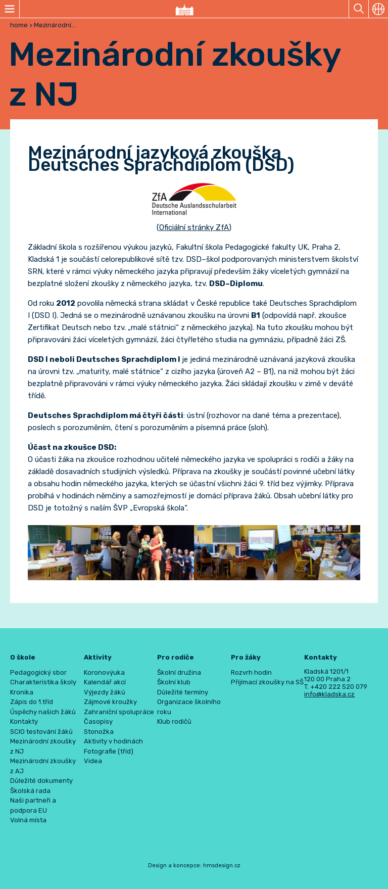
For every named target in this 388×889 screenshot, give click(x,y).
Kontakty (24, 721)
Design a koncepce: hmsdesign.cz (194, 865)
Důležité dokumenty (41, 780)
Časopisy (98, 721)
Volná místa (28, 820)
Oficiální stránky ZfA (194, 227)
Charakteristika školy (43, 682)
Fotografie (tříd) (108, 751)
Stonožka (99, 731)
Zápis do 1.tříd (31, 702)
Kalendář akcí (105, 682)
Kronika (21, 692)
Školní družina (179, 672)
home (19, 25)
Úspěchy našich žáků (43, 712)
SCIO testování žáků (41, 731)
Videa (93, 761)
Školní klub (173, 682)
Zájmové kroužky (110, 702)
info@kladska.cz (329, 694)
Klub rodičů (174, 721)
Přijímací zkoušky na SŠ (267, 682)
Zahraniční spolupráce (119, 712)
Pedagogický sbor (38, 672)
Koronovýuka (104, 672)
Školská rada (30, 790)
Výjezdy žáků (104, 692)
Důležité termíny (182, 692)
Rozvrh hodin (251, 672)
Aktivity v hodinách (113, 741)
